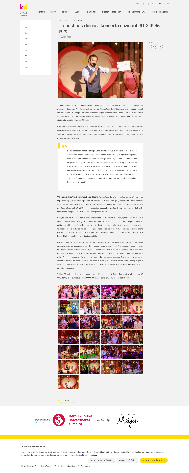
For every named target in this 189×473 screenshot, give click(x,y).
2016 (26, 67)
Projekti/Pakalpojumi (136, 12)
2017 (26, 62)
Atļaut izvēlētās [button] (127, 460)
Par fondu (66, 12)
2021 (26, 39)
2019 (26, 50)
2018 (26, 56)
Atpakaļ (66, 400)
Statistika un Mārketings (64, 467)
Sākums (61, 21)
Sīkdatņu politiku (89, 455)
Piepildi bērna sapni (160, 12)
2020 (26, 44)
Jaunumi (52, 12)
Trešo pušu (84, 467)
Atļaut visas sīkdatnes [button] (153, 460)
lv (160, 3)
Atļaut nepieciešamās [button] (101, 460)
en (168, 3)
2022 (26, 33)
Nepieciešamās (29, 467)
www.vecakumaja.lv (104, 423)
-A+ (138, 3)
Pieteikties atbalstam (112, 12)
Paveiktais (92, 12)
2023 (26, 27)
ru (164, 3)
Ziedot (79, 12)
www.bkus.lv (39, 422)
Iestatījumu (45, 467)
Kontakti (41, 12)
